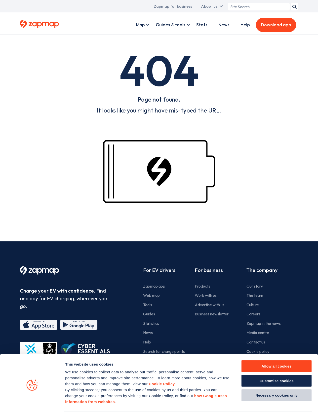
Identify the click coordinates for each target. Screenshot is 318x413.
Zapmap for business (173, 6)
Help (245, 25)
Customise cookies (277, 362)
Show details (281, 403)
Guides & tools (170, 25)
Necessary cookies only (276, 377)
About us (209, 6)
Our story (254, 286)
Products (202, 286)
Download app (276, 25)
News (224, 25)
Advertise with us (209, 304)
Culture (252, 304)
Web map (151, 295)
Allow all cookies (277, 347)
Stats (201, 25)
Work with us (206, 295)
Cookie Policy (162, 365)
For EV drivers (159, 270)
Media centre (257, 332)
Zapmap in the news (263, 323)
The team (254, 295)
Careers (253, 313)
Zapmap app (154, 286)
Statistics (151, 323)
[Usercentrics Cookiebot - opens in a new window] (32, 403)
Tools (147, 304)
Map (140, 25)
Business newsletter (212, 313)
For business (209, 270)
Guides (149, 313)
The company (262, 270)
